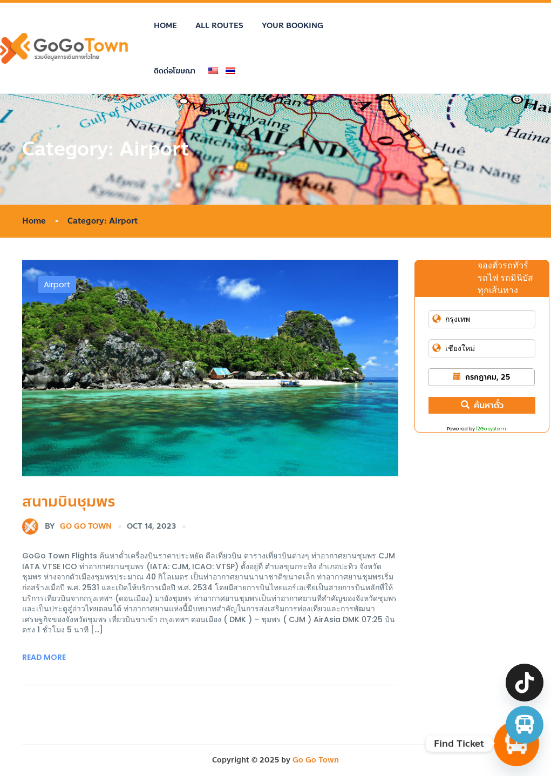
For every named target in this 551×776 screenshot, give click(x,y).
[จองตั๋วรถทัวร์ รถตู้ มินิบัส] (524, 725)
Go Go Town (67, 526)
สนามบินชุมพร (68, 501)
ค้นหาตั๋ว (482, 405)
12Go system (491, 429)
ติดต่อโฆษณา (174, 71)
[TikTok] (524, 682)
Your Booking (292, 25)
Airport (57, 284)
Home (165, 25)
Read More (44, 657)
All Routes (219, 25)
